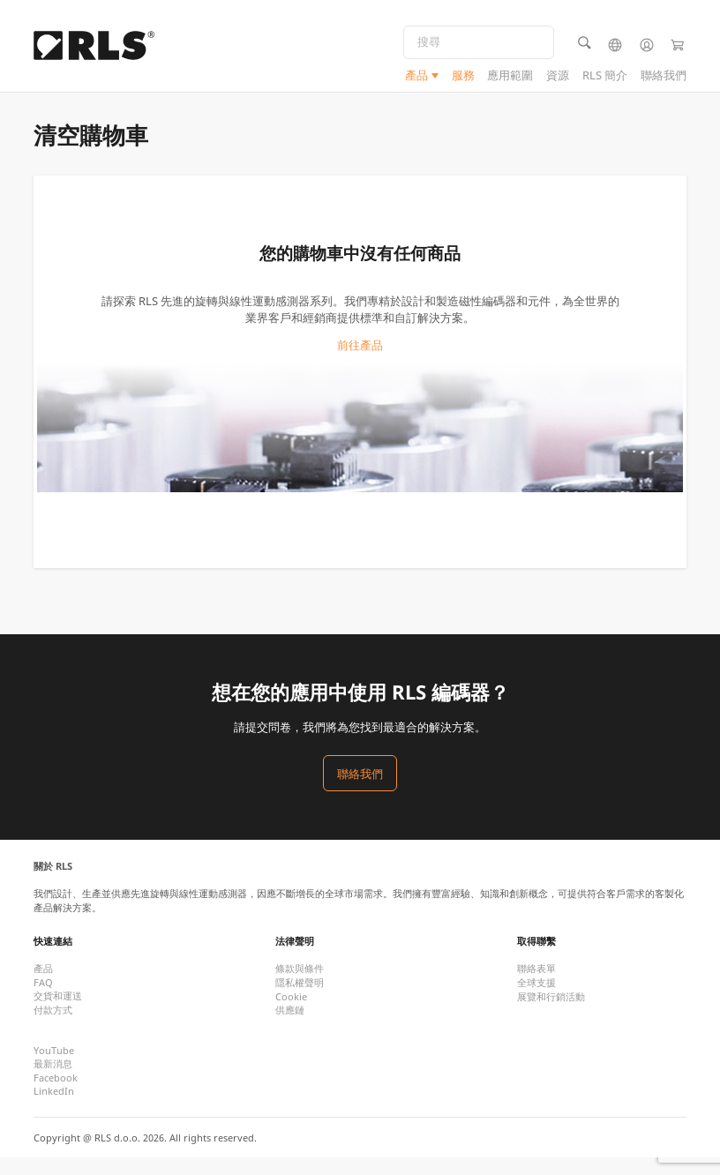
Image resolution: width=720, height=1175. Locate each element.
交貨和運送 (58, 1013)
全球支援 (536, 1000)
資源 (557, 78)
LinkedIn (54, 1108)
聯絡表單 (536, 985)
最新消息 (53, 1081)
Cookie (291, 1014)
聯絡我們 (663, 78)
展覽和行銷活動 (551, 1014)
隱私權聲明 (299, 1000)
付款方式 (53, 1027)
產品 (416, 78)
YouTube (54, 1067)
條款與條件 (299, 985)
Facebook (56, 1095)
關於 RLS (53, 883)
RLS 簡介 (604, 78)
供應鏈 (289, 1027)
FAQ (43, 1000)
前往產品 (360, 362)
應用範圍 (510, 78)
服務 (463, 78)
